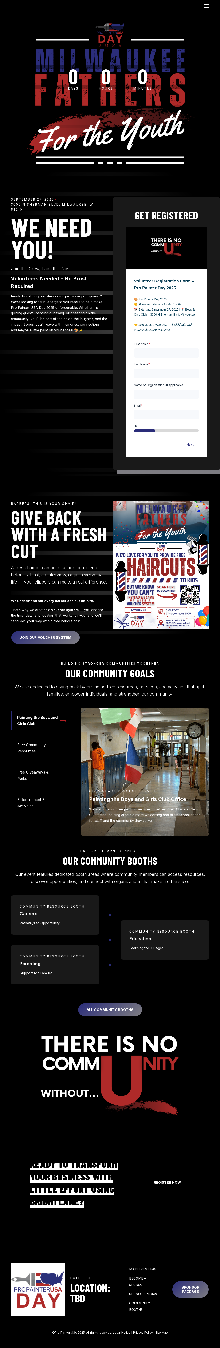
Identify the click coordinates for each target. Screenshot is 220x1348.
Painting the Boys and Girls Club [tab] (37, 720)
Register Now (167, 1182)
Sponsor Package (190, 1289)
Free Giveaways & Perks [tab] (33, 775)
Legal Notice (121, 1332)
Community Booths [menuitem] (139, 1306)
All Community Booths (110, 1010)
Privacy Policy (143, 1332)
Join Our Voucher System (45, 637)
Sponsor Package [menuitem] (144, 1294)
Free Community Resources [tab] (31, 748)
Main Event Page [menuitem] (143, 1269)
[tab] (101, 1143)
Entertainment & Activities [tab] (31, 802)
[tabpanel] (145, 772)
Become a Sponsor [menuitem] (137, 1281)
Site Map (162, 1332)
